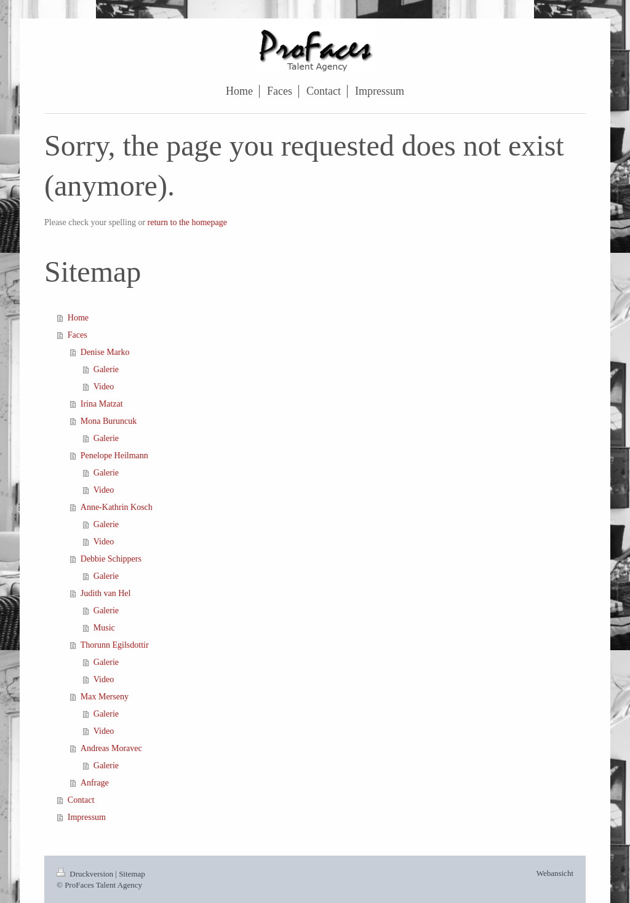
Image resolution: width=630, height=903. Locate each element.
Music (104, 627)
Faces (77, 335)
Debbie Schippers (111, 558)
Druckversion (86, 873)
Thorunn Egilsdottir (115, 645)
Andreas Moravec (111, 748)
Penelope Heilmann (114, 455)
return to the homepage (187, 222)
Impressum (87, 817)
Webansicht (554, 873)
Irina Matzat (102, 403)
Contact (81, 800)
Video (104, 386)
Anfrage (95, 782)
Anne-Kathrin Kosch (117, 507)
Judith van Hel (106, 593)
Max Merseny (105, 696)
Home (78, 317)
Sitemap (132, 873)
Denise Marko (105, 352)
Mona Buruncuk (109, 421)
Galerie (106, 369)
